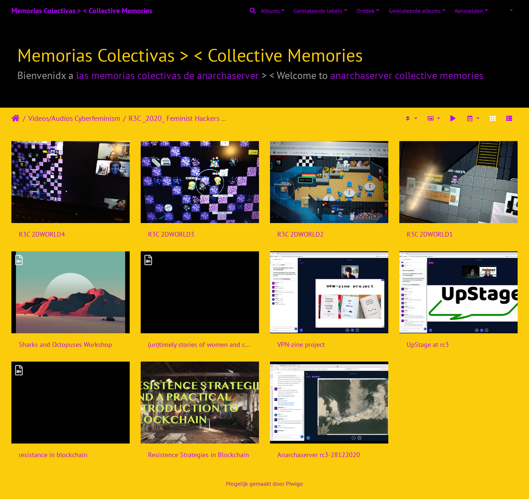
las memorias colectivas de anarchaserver (167, 75)
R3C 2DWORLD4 (42, 234)
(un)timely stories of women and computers (200, 344)
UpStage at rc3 (428, 344)
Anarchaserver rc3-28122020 (318, 455)
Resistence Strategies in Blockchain (198, 455)
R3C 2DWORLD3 (171, 234)
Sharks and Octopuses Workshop (65, 344)
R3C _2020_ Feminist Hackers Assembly (179, 118)
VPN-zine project (301, 344)
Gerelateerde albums (415, 10)
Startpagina (15, 118)
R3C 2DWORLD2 (300, 234)
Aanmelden (468, 10)
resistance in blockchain (53, 455)
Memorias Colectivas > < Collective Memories (81, 10)
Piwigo (294, 483)
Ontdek (365, 10)
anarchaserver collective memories (406, 75)
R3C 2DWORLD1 (430, 234)
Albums (270, 10)
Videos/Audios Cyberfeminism (74, 118)
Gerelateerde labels (318, 10)
